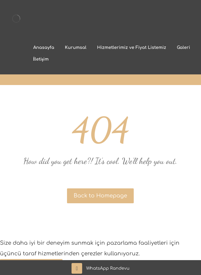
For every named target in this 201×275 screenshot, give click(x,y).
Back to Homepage (100, 196)
